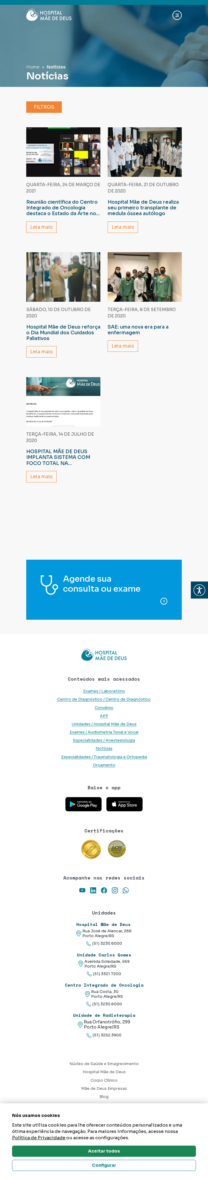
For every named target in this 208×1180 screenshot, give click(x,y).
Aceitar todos (104, 1151)
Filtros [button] (44, 107)
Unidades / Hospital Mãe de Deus (104, 724)
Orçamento (104, 765)
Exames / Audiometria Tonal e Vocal (104, 732)
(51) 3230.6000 (104, 943)
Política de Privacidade (38, 1137)
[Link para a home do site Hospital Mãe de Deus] (104, 655)
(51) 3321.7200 (104, 974)
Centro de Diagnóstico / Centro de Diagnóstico (104, 699)
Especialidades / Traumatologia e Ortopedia (104, 757)
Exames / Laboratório (104, 691)
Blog (104, 1096)
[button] (199, 590)
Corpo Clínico (104, 1080)
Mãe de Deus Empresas (104, 1088)
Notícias (104, 748)
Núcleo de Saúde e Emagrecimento (104, 1063)
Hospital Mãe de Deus (104, 1072)
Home (32, 67)
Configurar (104, 1165)
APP (104, 716)
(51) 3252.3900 (104, 1035)
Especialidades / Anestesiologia (104, 740)
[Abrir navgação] (177, 15)
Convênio (104, 707)
